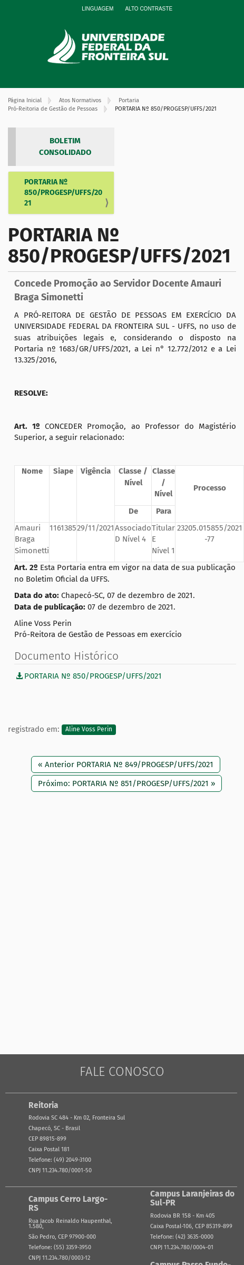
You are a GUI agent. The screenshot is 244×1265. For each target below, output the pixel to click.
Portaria (129, 100)
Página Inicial (25, 100)
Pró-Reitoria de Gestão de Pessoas (52, 108)
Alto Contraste (148, 9)
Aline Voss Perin (88, 729)
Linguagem (97, 9)
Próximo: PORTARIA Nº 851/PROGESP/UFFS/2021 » (126, 783)
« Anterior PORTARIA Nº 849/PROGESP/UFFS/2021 (125, 764)
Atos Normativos (80, 100)
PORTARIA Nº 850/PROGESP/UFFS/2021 (63, 193)
